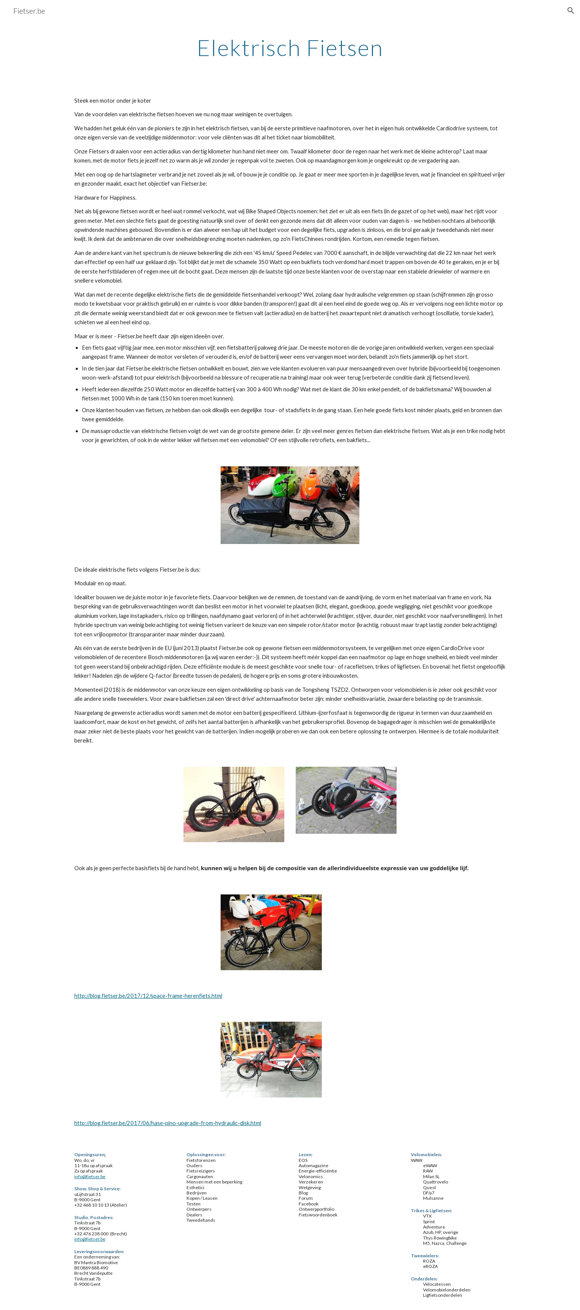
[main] (290, 47)
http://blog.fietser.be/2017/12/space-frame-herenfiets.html (148, 996)
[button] (571, 11)
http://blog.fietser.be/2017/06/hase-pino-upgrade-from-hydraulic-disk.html (167, 1123)
